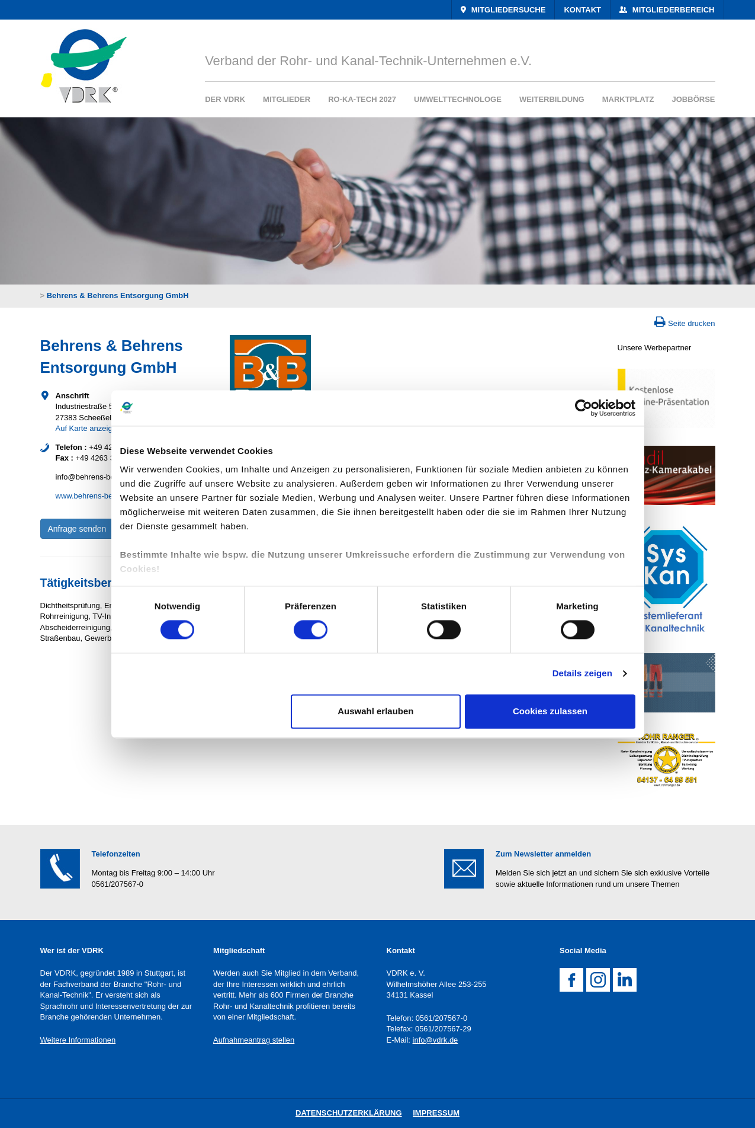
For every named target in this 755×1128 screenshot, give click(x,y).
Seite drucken (691, 323)
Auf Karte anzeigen (88, 428)
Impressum (436, 1112)
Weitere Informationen (78, 1040)
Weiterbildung (551, 99)
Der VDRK (225, 99)
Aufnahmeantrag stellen (253, 1040)
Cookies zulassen (550, 711)
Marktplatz (628, 99)
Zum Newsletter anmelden (543, 853)
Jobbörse (693, 99)
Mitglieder (286, 99)
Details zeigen (582, 674)
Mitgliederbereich (672, 9)
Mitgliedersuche (507, 9)
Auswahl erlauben (375, 711)
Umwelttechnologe (458, 99)
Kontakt (582, 9)
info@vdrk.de (435, 1040)
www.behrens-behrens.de (99, 495)
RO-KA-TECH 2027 (362, 99)
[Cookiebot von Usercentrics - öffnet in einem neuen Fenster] (583, 408)
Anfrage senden (77, 528)
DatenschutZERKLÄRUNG (348, 1112)
